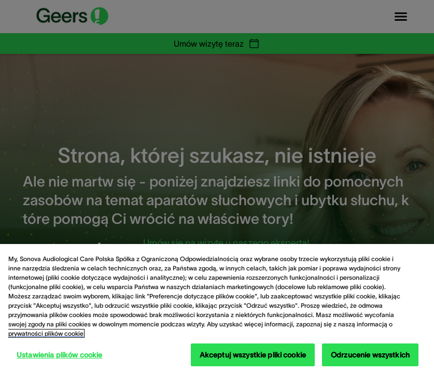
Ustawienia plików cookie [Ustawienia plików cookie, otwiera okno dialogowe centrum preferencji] (59, 355)
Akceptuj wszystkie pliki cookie (253, 355)
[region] (217, 308)
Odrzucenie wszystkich (370, 355)
